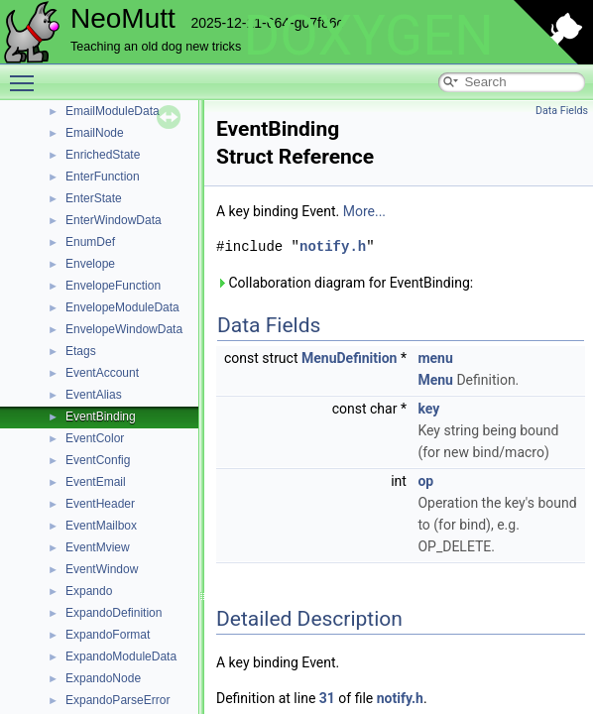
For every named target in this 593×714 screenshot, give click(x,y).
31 (327, 698)
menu (434, 358)
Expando (88, 591)
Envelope (90, 264)
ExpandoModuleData (121, 656)
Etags (80, 351)
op (425, 481)
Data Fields (561, 110)
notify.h (332, 246)
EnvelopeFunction (113, 286)
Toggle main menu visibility (27, 74)
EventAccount (102, 373)
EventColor (94, 438)
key (428, 408)
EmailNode (94, 133)
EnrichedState (102, 155)
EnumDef (90, 242)
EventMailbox (101, 526)
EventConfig (97, 460)
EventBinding (100, 416)
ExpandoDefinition (113, 613)
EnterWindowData (113, 220)
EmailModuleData (112, 111)
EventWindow (101, 569)
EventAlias (93, 395)
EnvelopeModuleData (122, 307)
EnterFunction (102, 176)
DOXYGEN (368, 36)
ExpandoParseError (117, 700)
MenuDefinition (349, 358)
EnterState (93, 198)
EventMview (97, 547)
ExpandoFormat (107, 635)
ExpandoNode (103, 678)
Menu (435, 380)
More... (364, 211)
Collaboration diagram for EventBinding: (344, 283)
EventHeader (100, 504)
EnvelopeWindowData (123, 329)
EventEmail (95, 482)
